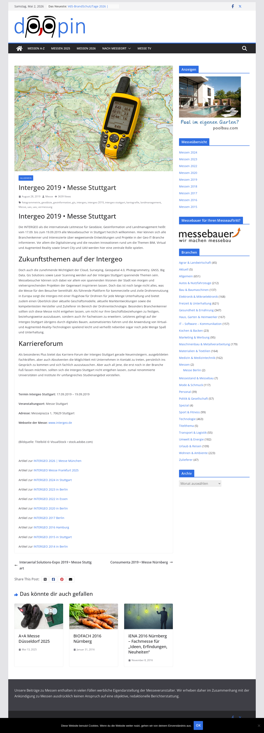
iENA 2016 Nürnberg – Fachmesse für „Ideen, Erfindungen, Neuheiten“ (147, 644)
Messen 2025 (60, 48)
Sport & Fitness (189, 412)
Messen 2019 (188, 179)
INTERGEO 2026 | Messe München (57, 461)
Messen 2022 (188, 166)
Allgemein (26, 178)
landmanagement (150, 202)
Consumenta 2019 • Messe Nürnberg (141, 562)
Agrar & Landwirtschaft (195, 263)
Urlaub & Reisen (190, 446)
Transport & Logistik (193, 432)
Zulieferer (186, 460)
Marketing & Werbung (194, 337)
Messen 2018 (188, 186)
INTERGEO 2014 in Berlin (51, 546)
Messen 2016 (188, 200)
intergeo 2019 (96, 202)
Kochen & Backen (191, 331)
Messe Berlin (192, 370)
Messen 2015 (188, 207)
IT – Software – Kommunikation (200, 324)
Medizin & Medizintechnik (197, 358)
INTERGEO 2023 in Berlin (51, 489)
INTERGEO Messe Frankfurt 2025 (56, 470)
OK (198, 725)
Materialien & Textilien (194, 351)
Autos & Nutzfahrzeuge (195, 283)
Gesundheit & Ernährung (196, 310)
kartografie (132, 202)
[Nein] (259, 726)
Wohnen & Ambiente (193, 453)
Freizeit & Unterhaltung (195, 303)
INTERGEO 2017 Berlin (49, 518)
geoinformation (62, 202)
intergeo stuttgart (115, 202)
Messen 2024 (188, 152)
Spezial (184, 405)
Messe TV (144, 48)
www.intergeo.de (60, 423)
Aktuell (184, 269)
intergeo (81, 202)
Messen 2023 (188, 159)
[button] (128, 48)
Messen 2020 (188, 173)
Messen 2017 (188, 193)
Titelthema (186, 426)
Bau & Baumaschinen (194, 290)
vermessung (45, 207)
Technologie (187, 419)
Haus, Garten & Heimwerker (198, 317)
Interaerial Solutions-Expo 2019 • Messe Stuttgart (53, 565)
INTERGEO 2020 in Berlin (51, 508)
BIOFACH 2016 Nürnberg (87, 638)
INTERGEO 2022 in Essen (51, 499)
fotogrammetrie (31, 202)
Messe (49, 196)
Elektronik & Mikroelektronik (198, 297)
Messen (184, 364)
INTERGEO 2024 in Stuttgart (53, 480)
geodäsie (46, 202)
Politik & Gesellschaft (193, 398)
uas (29, 207)
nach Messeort (114, 48)
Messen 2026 (86, 48)
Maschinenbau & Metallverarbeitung (204, 344)
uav (35, 207)
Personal (185, 392)
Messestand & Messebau (196, 378)
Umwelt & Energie (191, 439)
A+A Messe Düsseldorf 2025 (34, 638)
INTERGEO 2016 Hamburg (51, 527)
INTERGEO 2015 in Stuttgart (53, 537)
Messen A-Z (36, 48)
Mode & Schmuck (191, 385)
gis (73, 202)
